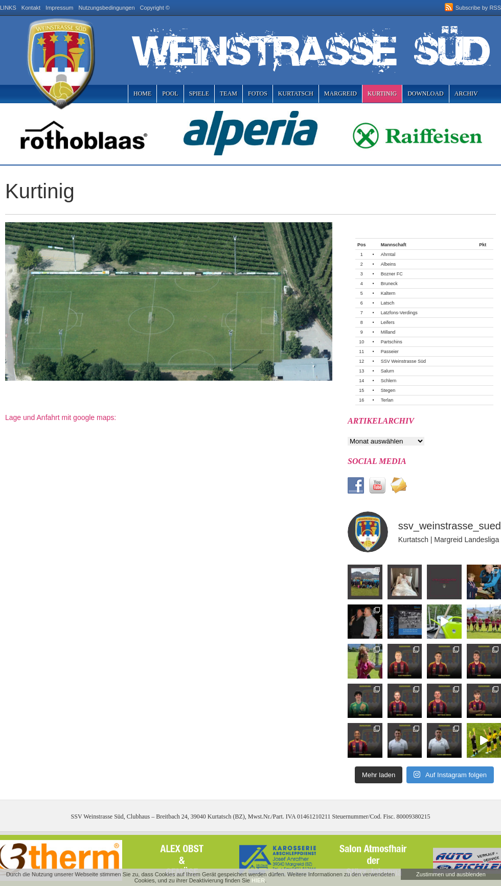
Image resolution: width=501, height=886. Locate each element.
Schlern (389, 380)
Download (425, 93)
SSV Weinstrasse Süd (403, 361)
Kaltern (388, 293)
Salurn (387, 371)
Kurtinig (382, 93)
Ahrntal (388, 254)
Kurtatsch (295, 93)
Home (142, 93)
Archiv (466, 93)
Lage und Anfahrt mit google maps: (60, 417)
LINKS (8, 8)
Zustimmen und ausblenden (451, 874)
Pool (170, 93)
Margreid (340, 93)
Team (228, 93)
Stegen (388, 390)
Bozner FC (392, 273)
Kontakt (30, 8)
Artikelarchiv (381, 420)
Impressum (59, 8)
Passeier (390, 351)
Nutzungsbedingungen (107, 8)
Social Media (377, 461)
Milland (388, 332)
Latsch (388, 303)
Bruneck (389, 283)
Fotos (257, 93)
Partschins (391, 341)
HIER (258, 880)
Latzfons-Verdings (399, 312)
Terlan (387, 400)
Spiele (199, 93)
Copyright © (155, 8)
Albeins (388, 264)
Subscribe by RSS (478, 8)
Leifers (388, 322)
